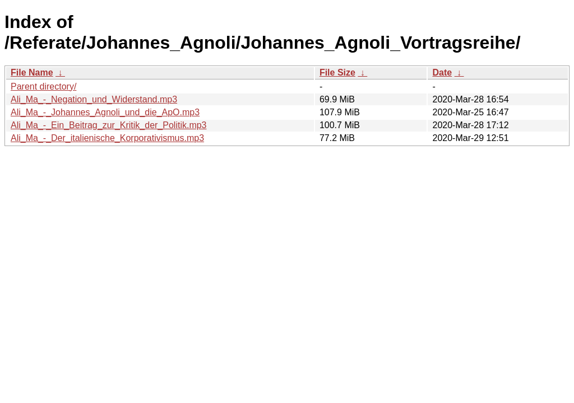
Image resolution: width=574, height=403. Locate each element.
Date (442, 72)
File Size (337, 72)
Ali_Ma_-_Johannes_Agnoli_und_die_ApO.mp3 (105, 112)
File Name (32, 72)
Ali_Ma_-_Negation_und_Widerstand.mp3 (94, 99)
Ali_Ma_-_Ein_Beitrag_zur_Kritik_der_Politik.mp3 (109, 125)
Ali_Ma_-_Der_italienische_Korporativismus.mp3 (107, 138)
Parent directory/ (43, 86)
